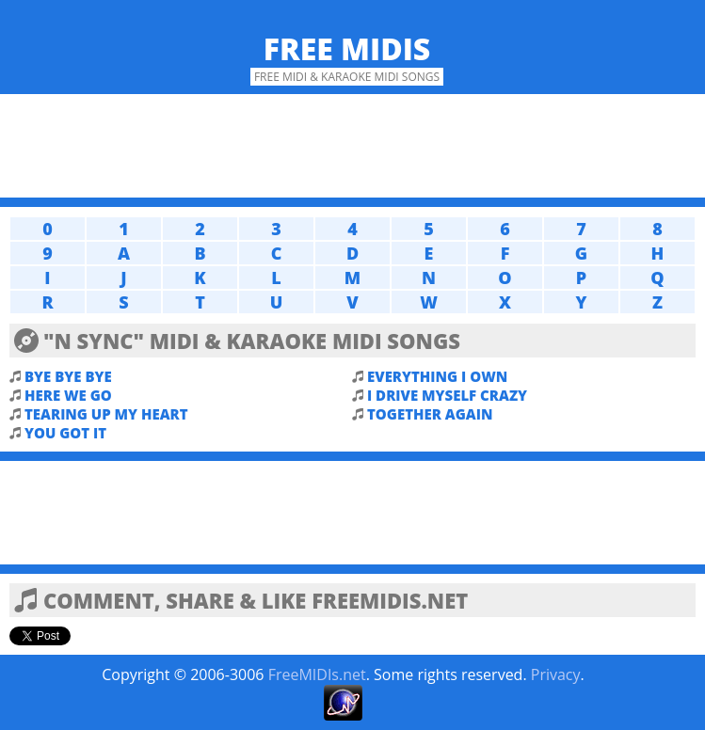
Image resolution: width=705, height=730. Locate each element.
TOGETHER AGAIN (429, 414)
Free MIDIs (347, 48)
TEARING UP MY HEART (106, 414)
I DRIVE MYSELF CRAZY (447, 395)
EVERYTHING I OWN (437, 376)
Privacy (556, 674)
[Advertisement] (352, 145)
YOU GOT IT (65, 432)
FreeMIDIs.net (317, 674)
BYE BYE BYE (68, 376)
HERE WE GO (68, 395)
